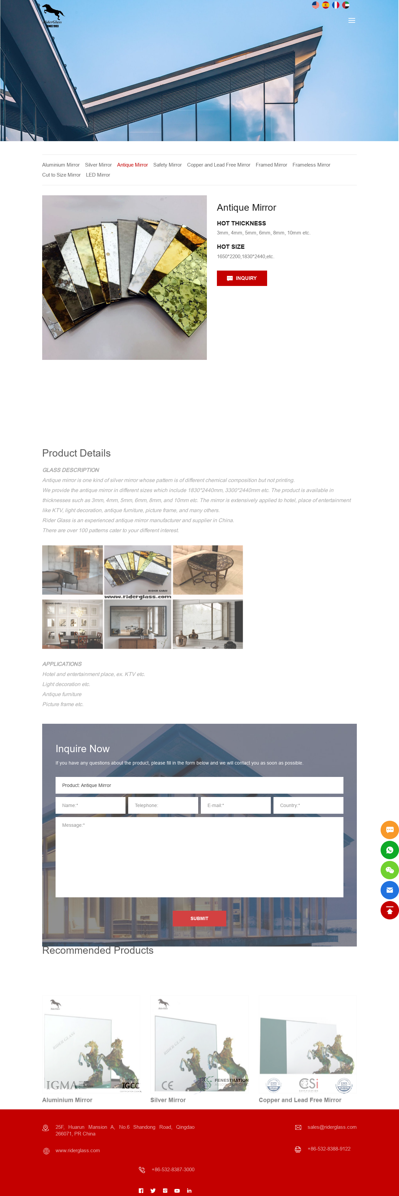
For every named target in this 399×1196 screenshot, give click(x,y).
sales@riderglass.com (332, 1126)
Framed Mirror (274, 164)
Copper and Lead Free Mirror (221, 164)
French (335, 5)
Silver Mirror (100, 164)
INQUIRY (249, 278)
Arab (345, 5)
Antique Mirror (134, 164)
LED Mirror (100, 174)
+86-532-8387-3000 (173, 1169)
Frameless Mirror (314, 164)
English (315, 5)
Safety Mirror (170, 164)
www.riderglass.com (78, 1150)
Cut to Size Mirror (64, 174)
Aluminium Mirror (63, 164)
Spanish (325, 5)
